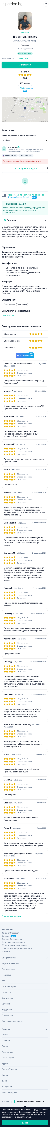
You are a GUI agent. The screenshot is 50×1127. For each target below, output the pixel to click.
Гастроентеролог (10, 986)
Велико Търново (9, 1069)
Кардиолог (7, 1009)
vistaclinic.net (8, 315)
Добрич (5, 1081)
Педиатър (6, 975)
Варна (5, 1046)
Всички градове (9, 1092)
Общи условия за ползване (14, 945)
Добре (25, 1123)
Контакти (6, 951)
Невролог (6, 992)
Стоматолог (7, 1015)
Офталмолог (8, 998)
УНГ (4, 981)
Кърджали (7, 1086)
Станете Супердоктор (12, 939)
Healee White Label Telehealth (28, 1101)
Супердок (9, 936)
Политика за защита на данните (17, 948)
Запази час (25, 64)
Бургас (5, 1063)
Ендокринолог (8, 969)
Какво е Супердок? (10, 933)
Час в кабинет (25, 53)
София (5, 1034)
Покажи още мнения (11, 916)
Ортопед (6, 1004)
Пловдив (6, 1040)
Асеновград (7, 1052)
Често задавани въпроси (13, 942)
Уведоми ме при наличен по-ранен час (26, 196)
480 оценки (25, 83)
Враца (5, 1075)
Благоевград (8, 1058)
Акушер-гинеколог (10, 963)
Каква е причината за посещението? (19, 135)
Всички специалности (12, 1021)
